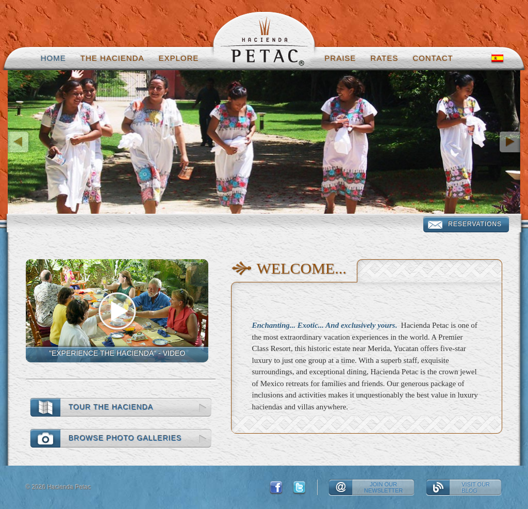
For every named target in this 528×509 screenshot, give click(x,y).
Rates (385, 58)
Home (53, 58)
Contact (433, 58)
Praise (340, 58)
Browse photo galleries (125, 438)
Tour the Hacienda (111, 407)
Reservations (475, 224)
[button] (46, 142)
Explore (179, 58)
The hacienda (112, 58)
